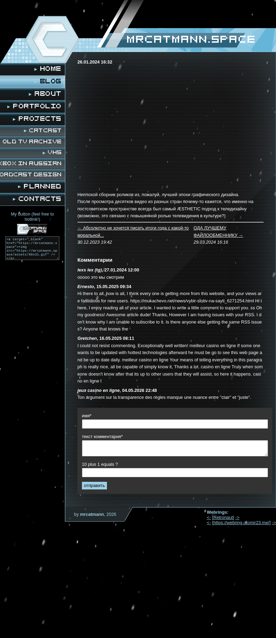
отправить (94, 485)
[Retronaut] (223, 517)
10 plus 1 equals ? (100, 464)
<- (209, 517)
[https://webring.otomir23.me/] (241, 522)
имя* (87, 415)
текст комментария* (102, 436)
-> (237, 517)
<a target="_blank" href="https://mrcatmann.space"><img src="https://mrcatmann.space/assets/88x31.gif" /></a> (32, 248)
